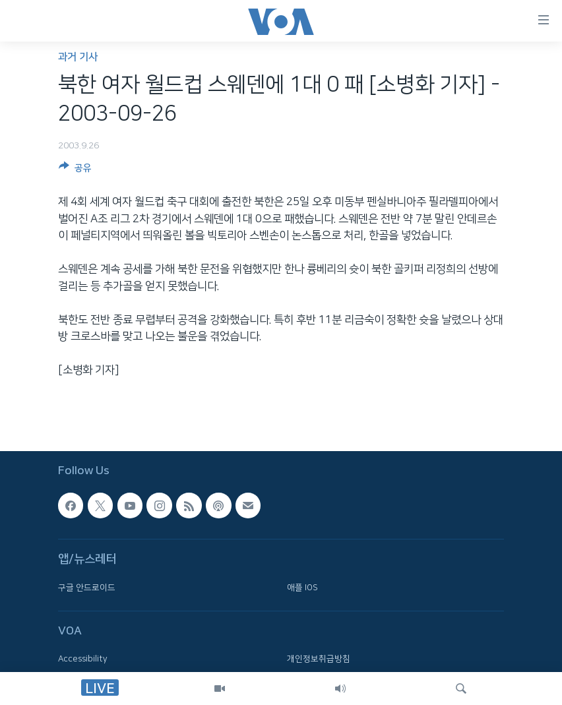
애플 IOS (302, 587)
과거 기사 (78, 57)
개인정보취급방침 (318, 659)
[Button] (75, 170)
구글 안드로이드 (86, 587)
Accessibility (83, 659)
